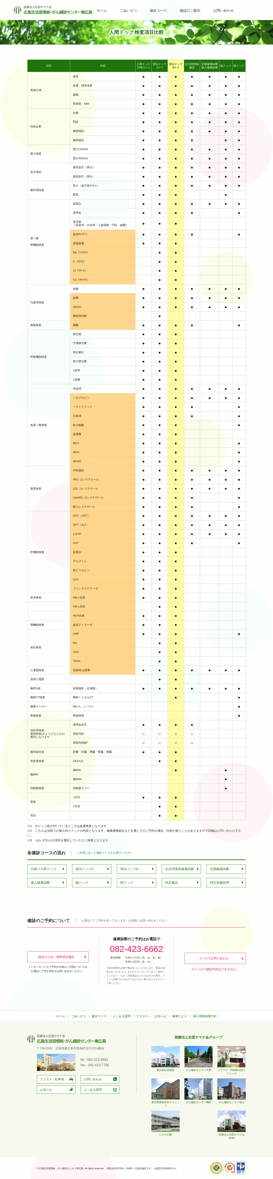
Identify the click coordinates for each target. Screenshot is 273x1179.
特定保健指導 (219, 882)
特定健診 (171, 882)
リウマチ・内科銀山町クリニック (231, 1070)
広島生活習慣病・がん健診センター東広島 (53, 10)
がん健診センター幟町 (198, 1100)
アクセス (142, 1016)
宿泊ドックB (129, 869)
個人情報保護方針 (205, 1016)
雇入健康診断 (40, 882)
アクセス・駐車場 (52, 1079)
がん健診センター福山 (231, 1100)
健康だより (179, 1016)
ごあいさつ (128, 10)
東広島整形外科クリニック (165, 1102)
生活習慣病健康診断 (179, 869)
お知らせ (160, 1016)
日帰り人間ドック (43, 869)
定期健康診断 (219, 869)
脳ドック (82, 882)
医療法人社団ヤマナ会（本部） (231, 1135)
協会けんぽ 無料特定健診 (56, 957)
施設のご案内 (190, 10)
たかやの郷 (165, 1133)
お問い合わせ (223, 10)
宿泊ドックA (85, 869)
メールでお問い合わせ (214, 958)
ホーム (102, 10)
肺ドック (126, 882)
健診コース (158, 10)
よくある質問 (122, 1016)
